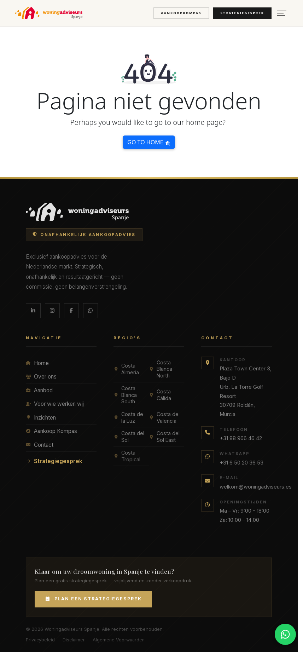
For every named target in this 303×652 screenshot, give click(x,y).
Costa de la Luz (128, 417)
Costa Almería (126, 369)
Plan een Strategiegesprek (93, 598)
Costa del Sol (128, 436)
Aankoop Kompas (51, 431)
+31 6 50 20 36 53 (241, 463)
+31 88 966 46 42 (241, 438)
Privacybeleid (40, 639)
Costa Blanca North (160, 369)
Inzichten (41, 417)
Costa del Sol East (164, 436)
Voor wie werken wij (55, 403)
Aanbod (39, 390)
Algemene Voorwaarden (119, 639)
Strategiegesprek (242, 13)
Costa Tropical (126, 456)
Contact (39, 445)
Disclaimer (74, 639)
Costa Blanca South (125, 394)
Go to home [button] (148, 142)
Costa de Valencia (164, 417)
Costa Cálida (160, 394)
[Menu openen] (282, 13)
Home (37, 363)
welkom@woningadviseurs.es (256, 487)
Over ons (41, 376)
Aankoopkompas (181, 13)
